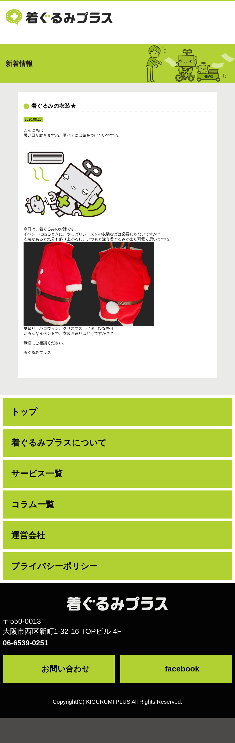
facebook (182, 668)
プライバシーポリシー (54, 566)
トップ (24, 411)
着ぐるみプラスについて (59, 442)
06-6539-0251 (25, 643)
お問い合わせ (66, 668)
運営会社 (28, 535)
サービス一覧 (37, 473)
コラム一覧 (32, 504)
